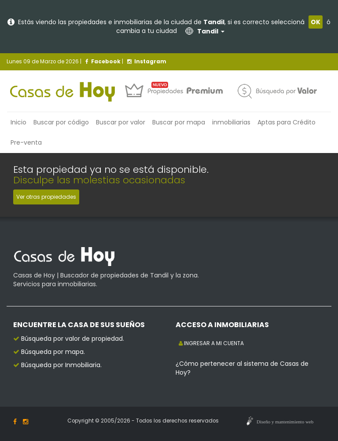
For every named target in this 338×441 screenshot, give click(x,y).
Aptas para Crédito (286, 122)
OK (315, 22)
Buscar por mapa (178, 122)
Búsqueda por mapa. (53, 351)
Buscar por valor (120, 122)
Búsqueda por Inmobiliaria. (61, 365)
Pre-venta (26, 142)
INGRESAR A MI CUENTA (211, 343)
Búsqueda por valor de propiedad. (72, 338)
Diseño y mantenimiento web (285, 421)
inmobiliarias (231, 122)
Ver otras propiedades (46, 196)
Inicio (18, 122)
